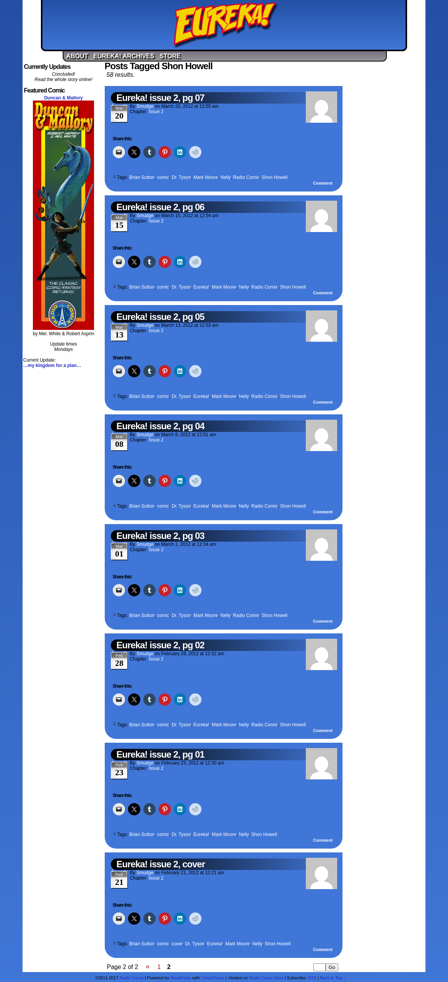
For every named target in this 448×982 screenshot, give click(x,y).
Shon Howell (274, 177)
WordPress (180, 978)
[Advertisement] (384, 177)
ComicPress (212, 978)
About (77, 56)
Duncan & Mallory (63, 98)
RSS (312, 978)
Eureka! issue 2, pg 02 (161, 645)
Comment (323, 183)
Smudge (145, 106)
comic (163, 177)
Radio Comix (246, 177)
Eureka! (225, 25)
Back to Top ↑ (332, 978)
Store (169, 56)
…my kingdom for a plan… (52, 365)
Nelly (225, 177)
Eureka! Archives (123, 56)
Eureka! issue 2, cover (161, 864)
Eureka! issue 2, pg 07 (161, 98)
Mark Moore (205, 177)
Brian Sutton (141, 177)
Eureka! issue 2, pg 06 (161, 207)
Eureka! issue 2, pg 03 (161, 536)
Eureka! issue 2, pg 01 (161, 754)
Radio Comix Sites (266, 978)
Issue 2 (156, 111)
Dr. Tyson (181, 177)
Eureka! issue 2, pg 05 (161, 317)
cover (177, 943)
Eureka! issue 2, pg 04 (161, 426)
